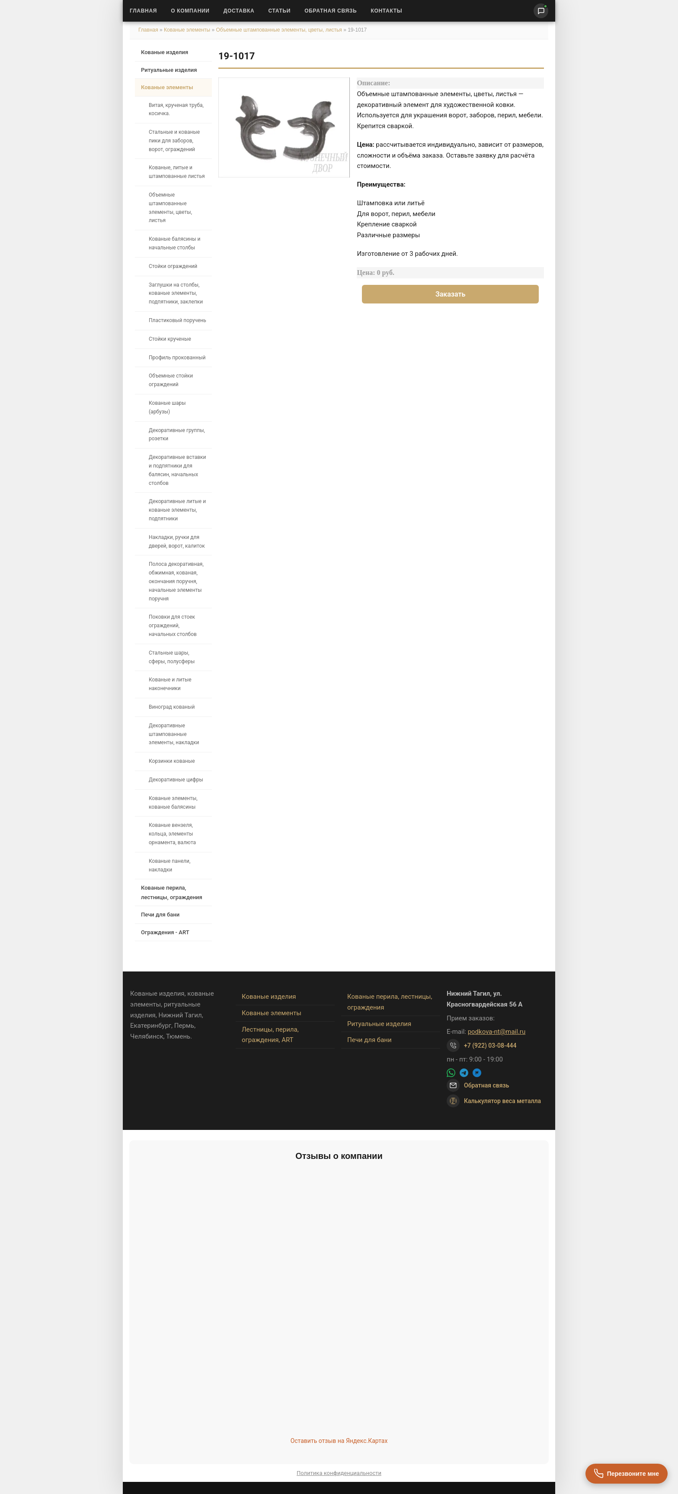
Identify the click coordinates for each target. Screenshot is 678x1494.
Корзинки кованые (172, 761)
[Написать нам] (541, 10)
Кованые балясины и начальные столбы (174, 243)
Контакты (386, 11)
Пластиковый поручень (177, 320)
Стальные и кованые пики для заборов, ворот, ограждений (174, 140)
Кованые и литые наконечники (170, 684)
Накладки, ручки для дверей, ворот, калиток (177, 541)
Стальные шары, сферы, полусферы (172, 657)
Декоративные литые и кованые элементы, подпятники (177, 510)
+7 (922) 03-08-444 (490, 1045)
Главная (143, 11)
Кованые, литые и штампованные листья (177, 172)
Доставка (239, 11)
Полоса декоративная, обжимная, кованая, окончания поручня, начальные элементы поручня (176, 581)
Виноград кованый (172, 707)
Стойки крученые (170, 339)
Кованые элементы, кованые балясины (173, 802)
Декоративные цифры (176, 780)
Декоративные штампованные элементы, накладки (174, 734)
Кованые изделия (164, 52)
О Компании (190, 11)
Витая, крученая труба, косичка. (176, 109)
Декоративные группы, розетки (177, 434)
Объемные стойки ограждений (171, 380)
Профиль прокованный (177, 358)
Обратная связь (330, 11)
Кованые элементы (187, 30)
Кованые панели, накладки (169, 865)
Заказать (450, 294)
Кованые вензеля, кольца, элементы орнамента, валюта (172, 833)
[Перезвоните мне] (626, 1474)
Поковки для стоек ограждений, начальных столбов (173, 625)
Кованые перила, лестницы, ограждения (171, 892)
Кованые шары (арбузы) (167, 407)
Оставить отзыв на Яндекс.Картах (339, 1440)
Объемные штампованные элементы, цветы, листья (279, 30)
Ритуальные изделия (169, 70)
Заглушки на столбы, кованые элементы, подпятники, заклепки (176, 293)
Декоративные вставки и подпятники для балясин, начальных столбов (177, 470)
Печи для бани (160, 914)
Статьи (279, 11)
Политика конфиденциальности (339, 1473)
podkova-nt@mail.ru (497, 1032)
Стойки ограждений (173, 266)
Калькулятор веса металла (494, 1100)
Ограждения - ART (165, 932)
